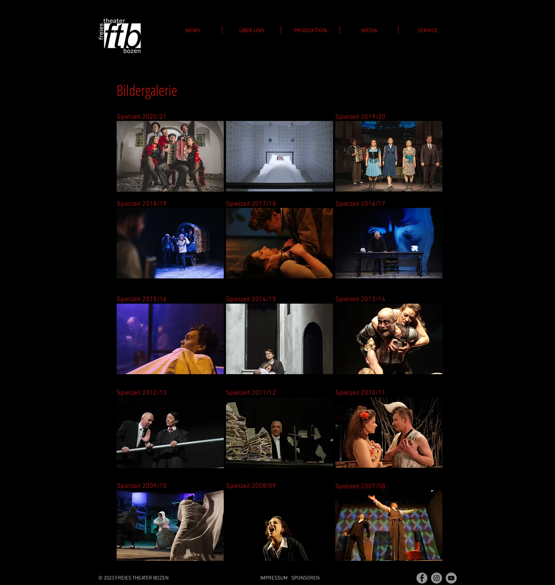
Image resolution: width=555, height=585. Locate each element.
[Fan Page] (421, 578)
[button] (310, 30)
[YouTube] (451, 578)
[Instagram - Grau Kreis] (436, 578)
